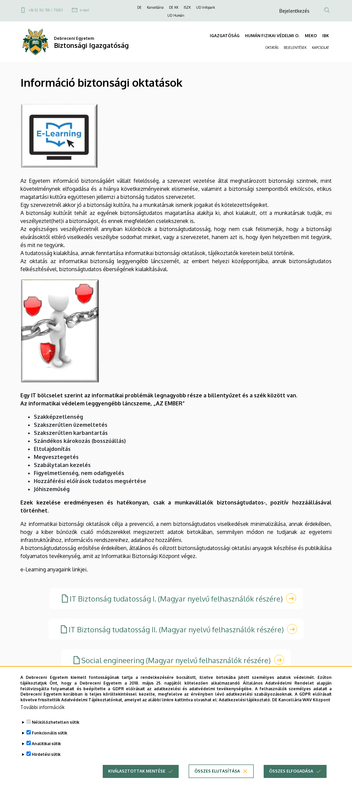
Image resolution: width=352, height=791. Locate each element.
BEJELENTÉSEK (295, 48)
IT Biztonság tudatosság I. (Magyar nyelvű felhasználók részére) (176, 598)
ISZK (187, 7)
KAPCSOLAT (320, 48)
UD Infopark (205, 7)
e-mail (84, 10)
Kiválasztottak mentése (136, 780)
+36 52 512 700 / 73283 (45, 10)
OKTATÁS (271, 48)
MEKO (311, 35)
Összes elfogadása (291, 780)
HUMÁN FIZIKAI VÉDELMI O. (272, 35)
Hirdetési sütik (46, 764)
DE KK (173, 7)
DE (139, 7)
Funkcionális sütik (49, 742)
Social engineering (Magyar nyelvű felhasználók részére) (176, 660)
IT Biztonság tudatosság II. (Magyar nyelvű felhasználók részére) (176, 629)
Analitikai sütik (46, 753)
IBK (325, 35)
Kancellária (155, 7)
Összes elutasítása (217, 780)
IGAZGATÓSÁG (225, 35)
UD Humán (175, 15)
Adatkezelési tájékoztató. (245, 709)
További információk (42, 717)
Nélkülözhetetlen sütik (55, 731)
